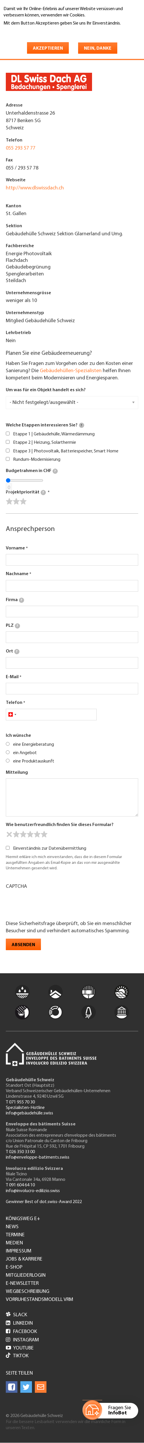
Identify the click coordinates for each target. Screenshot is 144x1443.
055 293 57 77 (20, 148)
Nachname (17, 574)
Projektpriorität (26, 492)
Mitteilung (17, 772)
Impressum (18, 1251)
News (12, 1227)
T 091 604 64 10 (20, 1185)
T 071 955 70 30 (20, 1102)
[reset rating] (9, 834)
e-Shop (14, 1267)
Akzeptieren (48, 48)
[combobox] (12, 714)
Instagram (22, 1340)
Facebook (21, 1331)
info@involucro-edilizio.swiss (33, 1191)
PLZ (13, 626)
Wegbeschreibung (27, 1291)
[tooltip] (81, 425)
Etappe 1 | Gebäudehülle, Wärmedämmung (54, 434)
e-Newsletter (22, 1283)
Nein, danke (97, 48)
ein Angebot (25, 753)
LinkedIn (19, 1323)
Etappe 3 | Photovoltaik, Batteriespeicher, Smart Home (65, 451)
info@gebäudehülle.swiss (29, 1113)
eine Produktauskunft (33, 761)
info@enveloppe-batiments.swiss (37, 1157)
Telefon (14, 702)
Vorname (15, 548)
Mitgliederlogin (26, 1275)
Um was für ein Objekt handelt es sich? (46, 390)
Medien (14, 1243)
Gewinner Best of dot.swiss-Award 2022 (44, 1202)
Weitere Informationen (28, 31)
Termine (15, 1235)
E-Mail (12, 677)
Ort (12, 651)
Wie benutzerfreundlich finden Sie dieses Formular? (60, 825)
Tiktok (17, 1356)
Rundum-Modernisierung (36, 459)
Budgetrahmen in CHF (32, 471)
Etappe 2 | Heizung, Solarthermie (44, 442)
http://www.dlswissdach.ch (35, 188)
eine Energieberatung (33, 744)
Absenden (23, 945)
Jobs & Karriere (24, 1259)
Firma (15, 600)
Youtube (20, 1348)
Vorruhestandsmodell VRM (39, 1299)
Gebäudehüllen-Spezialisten (71, 371)
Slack (16, 1315)
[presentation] (50, 904)
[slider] (16, 501)
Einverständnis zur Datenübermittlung (49, 848)
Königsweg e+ (23, 1219)
